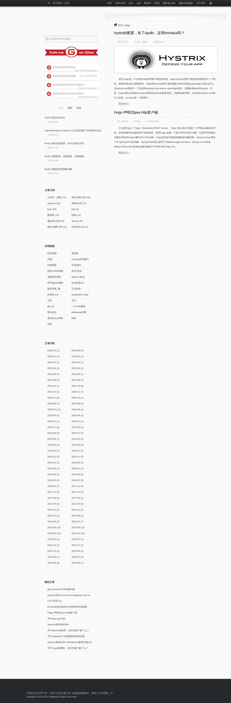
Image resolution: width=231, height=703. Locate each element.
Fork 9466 (92, 71)
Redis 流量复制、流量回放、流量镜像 (64, 156)
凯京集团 (52, 253)
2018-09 (75, 462)
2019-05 (75, 439)
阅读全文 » (124, 103)
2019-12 (75, 421)
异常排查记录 (78, 197)
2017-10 (75, 492)
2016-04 (51, 533)
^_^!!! (110, 693)
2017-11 (51, 492)
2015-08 (51, 557)
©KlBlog (53, 696)
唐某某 (74, 253)
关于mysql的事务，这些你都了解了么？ (67, 648)
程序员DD (76, 271)
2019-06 (51, 439)
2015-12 (51, 545)
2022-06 (51, 374)
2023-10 (75, 362)
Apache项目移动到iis (58, 624)
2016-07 (75, 521)
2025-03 (75, 350)
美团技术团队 (54, 277)
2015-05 (75, 562)
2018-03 (51, 480)
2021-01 (51, 391)
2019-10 (75, 427)
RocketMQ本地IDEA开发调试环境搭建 (67, 606)
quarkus (51, 203)
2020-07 (51, 409)
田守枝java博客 (55, 282)
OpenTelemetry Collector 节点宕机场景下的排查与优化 (73, 130)
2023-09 (51, 368)
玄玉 (73, 300)
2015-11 (75, 545)
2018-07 (75, 468)
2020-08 (75, 403)
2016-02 (51, 539)
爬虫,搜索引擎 (54, 227)
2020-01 (51, 421)
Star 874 (82, 97)
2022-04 (75, 374)
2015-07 (75, 557)
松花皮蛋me (77, 282)
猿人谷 (50, 306)
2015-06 (51, 562)
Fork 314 (92, 97)
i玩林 (50, 259)
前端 (157, 3)
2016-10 (51, 515)
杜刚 (73, 318)
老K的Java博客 (55, 318)
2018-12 (51, 456)
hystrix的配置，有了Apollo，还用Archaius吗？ (149, 33)
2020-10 (75, 397)
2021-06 (51, 380)
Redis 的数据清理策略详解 (58, 169)
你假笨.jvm (53, 294)
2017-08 (75, 498)
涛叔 (49, 324)
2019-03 (75, 445)
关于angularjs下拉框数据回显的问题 (66, 636)
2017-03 (51, 504)
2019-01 (75, 450)
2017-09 (51, 498)
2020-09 (51, 403)
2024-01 (51, 362)
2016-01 (75, 539)
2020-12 (75, 391)
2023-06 (75, 368)
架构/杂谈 (120, 3)
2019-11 (51, 427)
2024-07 (51, 356)
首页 (109, 3)
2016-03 (75, 533)
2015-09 (75, 551)
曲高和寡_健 (53, 288)
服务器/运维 (169, 3)
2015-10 (51, 551)
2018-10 (51, 462)
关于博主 (201, 3)
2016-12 (51, 509)
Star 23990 (80, 71)
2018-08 (51, 468)
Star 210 (82, 88)
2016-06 (51, 527)
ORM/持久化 (78, 227)
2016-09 (75, 515)
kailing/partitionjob (64, 75)
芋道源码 (76, 265)
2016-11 (75, 509)
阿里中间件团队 (55, 271)
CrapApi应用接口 (80, 259)
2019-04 (51, 445)
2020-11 (51, 397)
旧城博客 (52, 265)
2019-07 (75, 433)
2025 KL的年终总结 (55, 117)
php (139, 3)
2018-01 (51, 486)
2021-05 (75, 380)
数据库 (147, 3)
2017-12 (75, 486)
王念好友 (76, 288)
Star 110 (84, 76)
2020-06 (75, 409)
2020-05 (51, 415)
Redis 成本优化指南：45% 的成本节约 (64, 143)
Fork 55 (93, 76)
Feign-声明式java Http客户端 (136, 112)
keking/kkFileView (64, 67)
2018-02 (75, 480)
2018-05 (75, 474)
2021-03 (75, 386)
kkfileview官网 (78, 312)
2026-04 (51, 350)
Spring (137, 121)
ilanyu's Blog (78, 277)
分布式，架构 (140, 42)
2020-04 (75, 415)
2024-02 (75, 356)
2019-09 (51, 433)
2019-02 (51, 450)
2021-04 (51, 386)
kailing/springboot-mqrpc (68, 84)
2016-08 (51, 521)
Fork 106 (92, 88)
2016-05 (75, 527)
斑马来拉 (52, 312)
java (131, 3)
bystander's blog (79, 294)
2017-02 (75, 504)
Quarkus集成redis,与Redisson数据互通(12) (69, 642)
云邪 (49, 300)
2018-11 (75, 456)
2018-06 (51, 474)
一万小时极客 (78, 306)
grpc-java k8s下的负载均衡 (61, 589)
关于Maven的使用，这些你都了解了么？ (68, 630)
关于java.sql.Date (56, 618)
